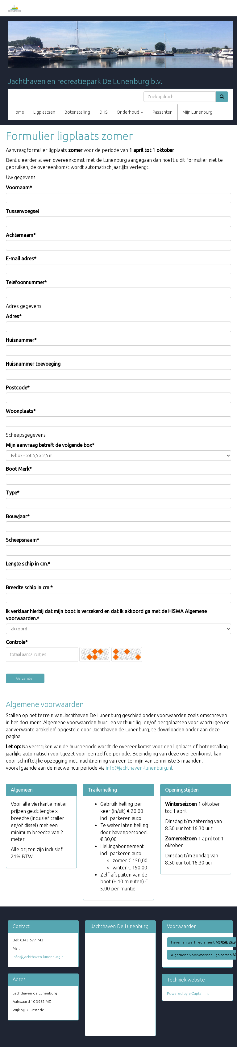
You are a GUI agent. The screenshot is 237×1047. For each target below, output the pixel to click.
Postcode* (18, 387)
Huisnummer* (21, 340)
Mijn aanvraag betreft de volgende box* (50, 445)
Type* (12, 492)
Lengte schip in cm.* (28, 563)
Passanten (162, 112)
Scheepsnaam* (22, 540)
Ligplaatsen (44, 112)
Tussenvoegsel (22, 211)
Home (18, 112)
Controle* (17, 642)
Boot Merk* (19, 469)
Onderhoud (130, 112)
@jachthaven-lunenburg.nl (139, 768)
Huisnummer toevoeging (33, 364)
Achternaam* (21, 235)
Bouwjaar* (18, 516)
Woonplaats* (21, 411)
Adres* (14, 316)
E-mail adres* (21, 258)
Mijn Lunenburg (197, 112)
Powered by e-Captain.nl (188, 993)
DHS (103, 112)
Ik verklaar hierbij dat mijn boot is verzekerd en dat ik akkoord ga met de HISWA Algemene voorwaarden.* (106, 614)
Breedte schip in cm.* (29, 587)
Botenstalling (77, 112)
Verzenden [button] (25, 678)
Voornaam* (19, 187)
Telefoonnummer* (26, 282)
